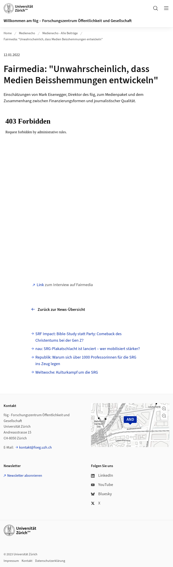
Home (8, 33)
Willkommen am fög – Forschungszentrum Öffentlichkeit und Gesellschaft (68, 21)
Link (40, 285)
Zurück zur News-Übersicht (58, 309)
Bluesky (101, 494)
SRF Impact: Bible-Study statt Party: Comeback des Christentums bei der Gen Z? (78, 337)
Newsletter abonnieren (24, 475)
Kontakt (27, 561)
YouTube (102, 485)
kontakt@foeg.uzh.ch (35, 447)
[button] (164, 408)
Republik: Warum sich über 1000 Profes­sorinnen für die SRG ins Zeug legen (85, 361)
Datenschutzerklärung (50, 561)
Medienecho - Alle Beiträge (60, 33)
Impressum (11, 561)
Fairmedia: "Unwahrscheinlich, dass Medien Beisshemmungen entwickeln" (53, 39)
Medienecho (27, 33)
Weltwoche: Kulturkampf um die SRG (66, 372)
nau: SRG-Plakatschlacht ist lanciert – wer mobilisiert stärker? (87, 349)
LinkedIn (102, 475)
